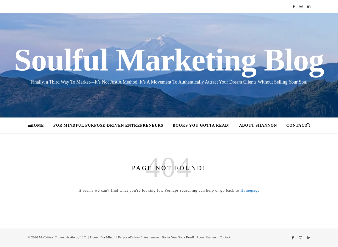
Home (37, 125)
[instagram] (301, 6)
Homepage (250, 190)
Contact (297, 125)
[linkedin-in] (308, 6)
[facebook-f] (294, 6)
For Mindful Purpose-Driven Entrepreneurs (108, 125)
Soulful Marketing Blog (169, 60)
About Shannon (258, 125)
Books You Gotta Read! (201, 125)
